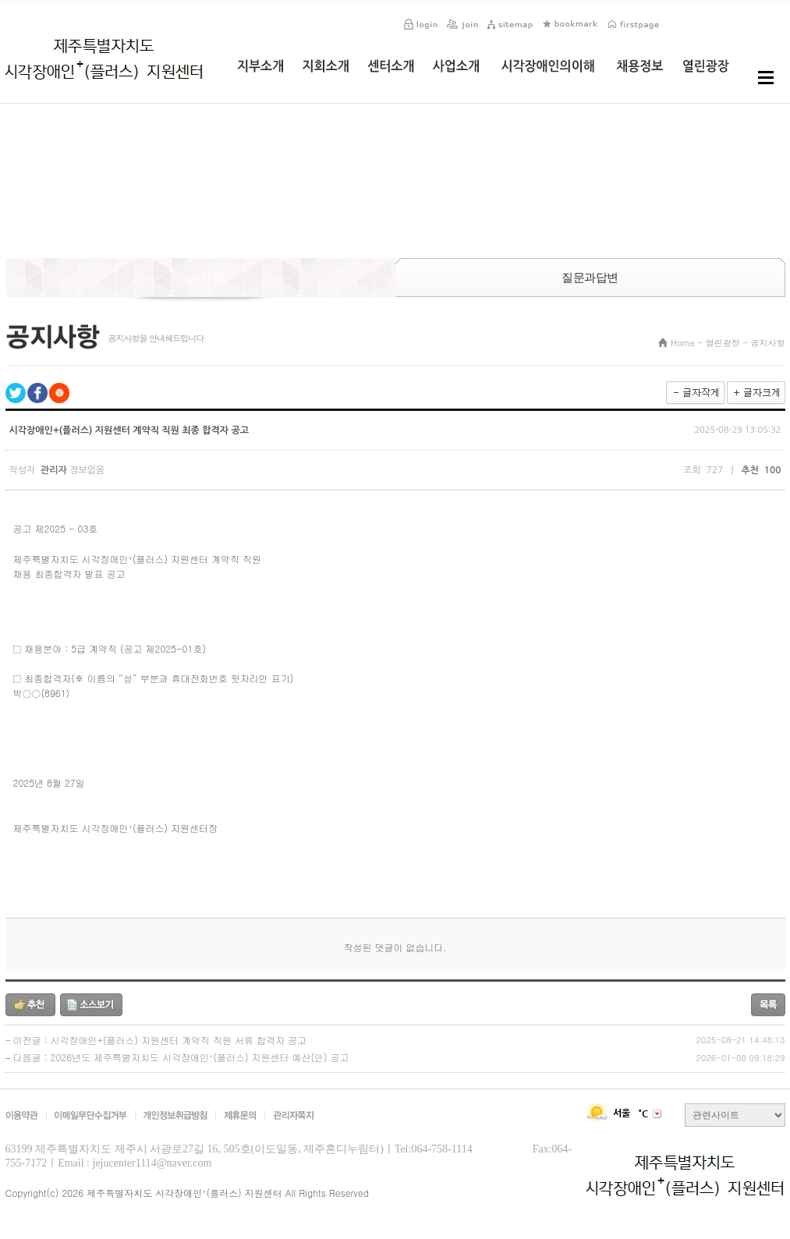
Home (683, 343)
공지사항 (768, 343)
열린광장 (723, 343)
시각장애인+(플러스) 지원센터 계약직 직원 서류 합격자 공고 (178, 1039)
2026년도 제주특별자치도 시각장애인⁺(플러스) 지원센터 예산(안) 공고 (200, 1057)
